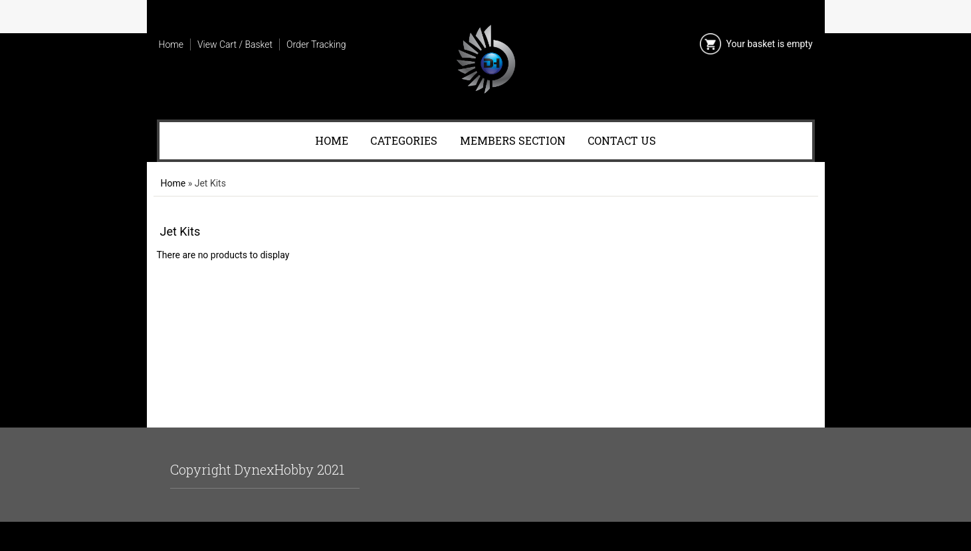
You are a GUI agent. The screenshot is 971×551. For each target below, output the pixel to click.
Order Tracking (316, 44)
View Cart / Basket (234, 44)
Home (171, 44)
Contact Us (622, 140)
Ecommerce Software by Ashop (485, 536)
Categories (403, 140)
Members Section (513, 140)
